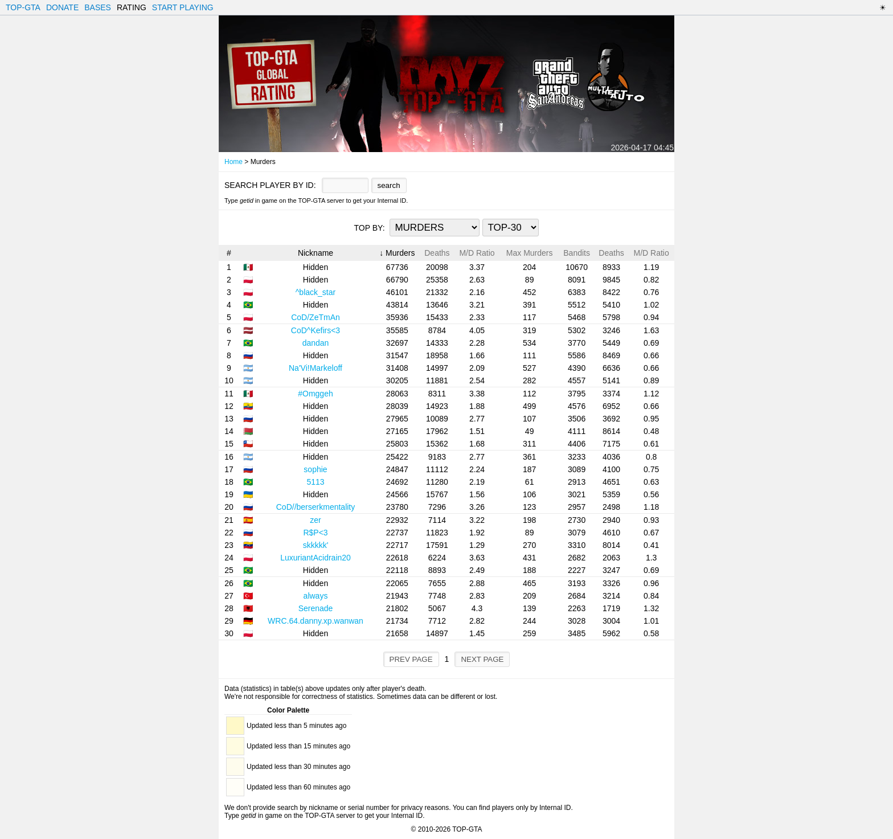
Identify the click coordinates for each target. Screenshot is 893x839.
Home (233, 162)
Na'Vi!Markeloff (315, 368)
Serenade (315, 608)
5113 (315, 481)
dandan (315, 342)
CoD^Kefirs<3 (315, 330)
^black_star (315, 292)
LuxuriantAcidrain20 (315, 557)
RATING (131, 7)
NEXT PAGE (482, 659)
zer (315, 520)
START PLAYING (183, 7)
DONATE (62, 7)
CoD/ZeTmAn (315, 317)
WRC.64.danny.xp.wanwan (315, 620)
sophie (315, 469)
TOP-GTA (23, 7)
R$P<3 (315, 532)
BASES (97, 7)
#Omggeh (315, 393)
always (316, 595)
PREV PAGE (411, 659)
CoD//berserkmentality (315, 506)
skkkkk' (316, 545)
